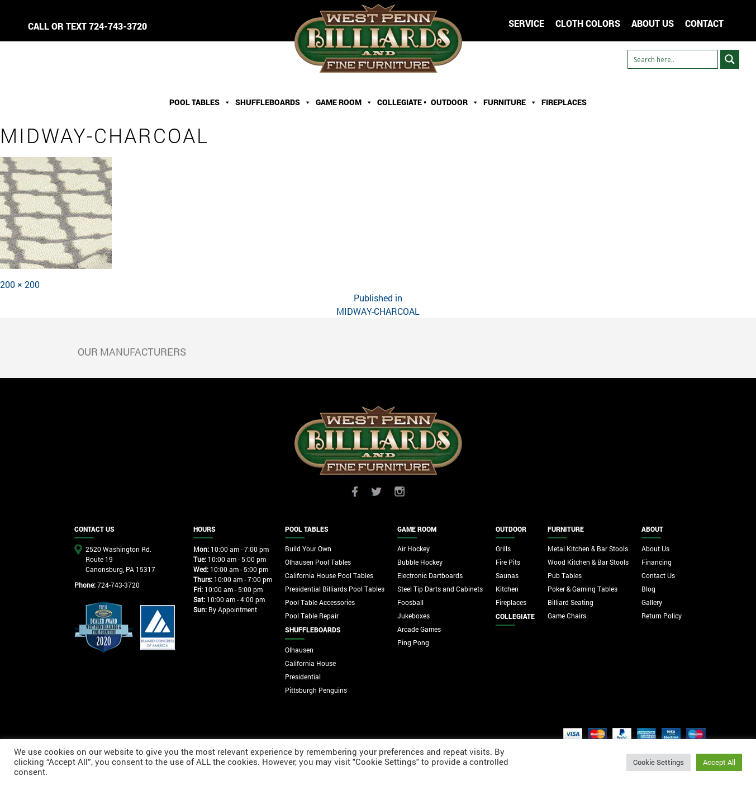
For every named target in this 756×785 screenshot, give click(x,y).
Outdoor (455, 102)
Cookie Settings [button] (658, 762)
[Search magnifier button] (729, 59)
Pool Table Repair (312, 615)
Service (526, 23)
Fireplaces (564, 102)
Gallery (651, 602)
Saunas (507, 575)
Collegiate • (401, 102)
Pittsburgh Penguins (316, 689)
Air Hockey (413, 548)
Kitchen (507, 588)
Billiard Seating (570, 602)
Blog (648, 588)
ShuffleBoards (273, 102)
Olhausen (299, 649)
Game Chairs (567, 615)
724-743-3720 (118, 26)
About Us (655, 548)
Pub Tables (565, 575)
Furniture (510, 102)
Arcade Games (419, 629)
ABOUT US (652, 23)
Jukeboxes (413, 615)
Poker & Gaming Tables (582, 588)
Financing (656, 561)
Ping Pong (413, 642)
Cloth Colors (587, 23)
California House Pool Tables (329, 575)
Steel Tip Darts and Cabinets (440, 588)
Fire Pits (508, 561)
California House (310, 663)
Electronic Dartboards (430, 575)
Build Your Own (308, 548)
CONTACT (704, 23)
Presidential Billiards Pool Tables (334, 588)
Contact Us (658, 575)
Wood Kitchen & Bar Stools (588, 561)
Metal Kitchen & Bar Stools (588, 548)
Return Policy (661, 615)
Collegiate (515, 616)
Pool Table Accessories (320, 602)
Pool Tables (200, 102)
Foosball (410, 602)
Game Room (344, 102)
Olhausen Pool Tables (318, 561)
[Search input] (672, 59)
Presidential (303, 676)
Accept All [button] (719, 762)
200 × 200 (20, 284)
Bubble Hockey (420, 561)
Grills (503, 548)
